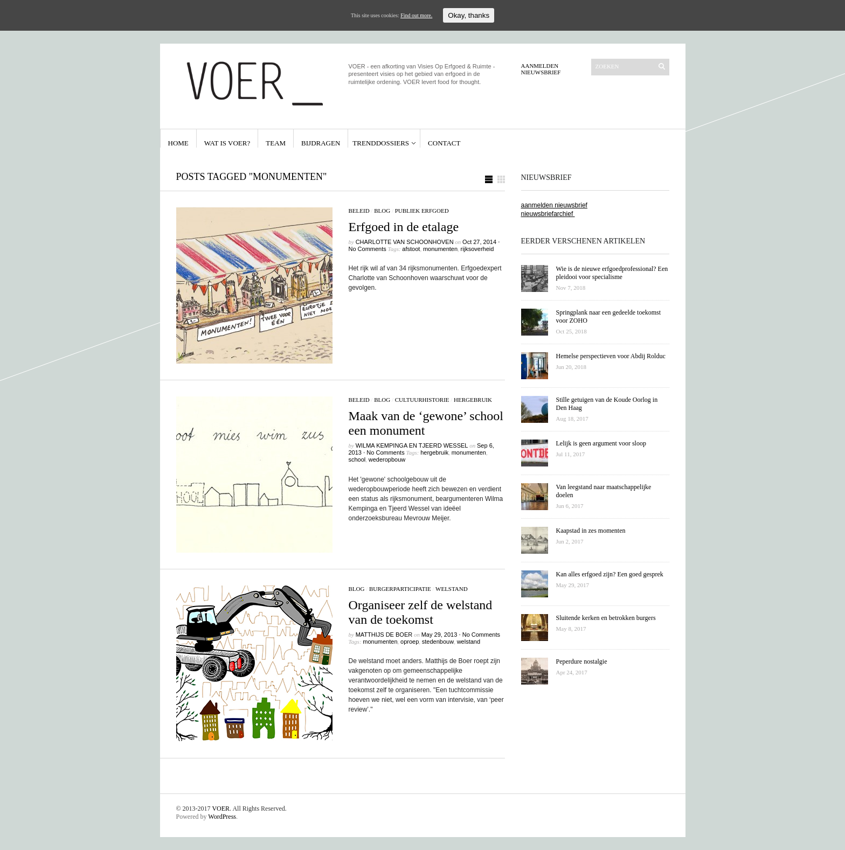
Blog (382, 210)
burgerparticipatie (400, 589)
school (357, 459)
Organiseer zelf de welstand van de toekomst (421, 612)
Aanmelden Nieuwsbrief (541, 68)
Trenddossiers (380, 143)
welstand (451, 589)
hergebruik (473, 399)
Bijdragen (320, 143)
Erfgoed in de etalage (404, 227)
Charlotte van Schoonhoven (405, 242)
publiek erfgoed (422, 210)
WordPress (222, 816)
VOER (221, 808)
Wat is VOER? (227, 143)
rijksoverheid (477, 249)
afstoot (411, 249)
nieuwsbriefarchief (548, 214)
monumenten (440, 249)
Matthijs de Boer (384, 634)
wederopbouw (387, 459)
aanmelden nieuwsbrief (554, 205)
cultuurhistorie (422, 399)
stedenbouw (438, 641)
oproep (409, 641)
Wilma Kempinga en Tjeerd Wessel (412, 445)
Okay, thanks (468, 15)
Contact (444, 143)
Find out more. (416, 15)
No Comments (367, 249)
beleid (359, 210)
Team (276, 143)
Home (178, 143)
